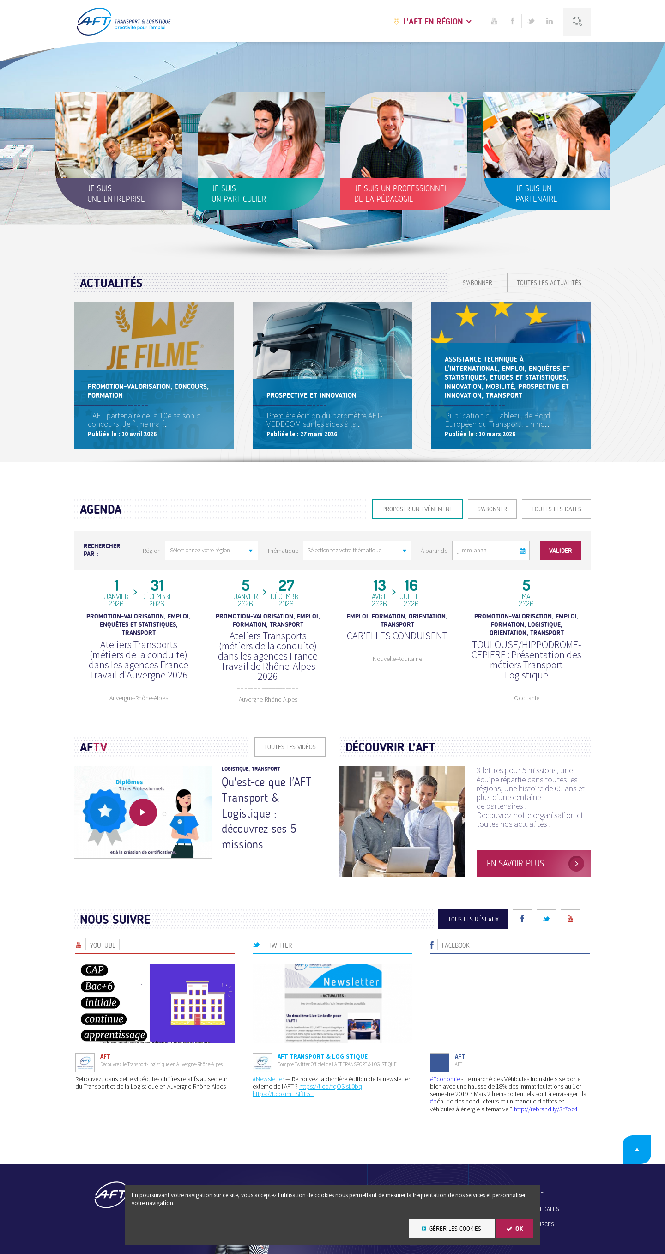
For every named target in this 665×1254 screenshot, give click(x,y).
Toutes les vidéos (290, 747)
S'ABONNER (477, 283)
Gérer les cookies (455, 1229)
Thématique (282, 550)
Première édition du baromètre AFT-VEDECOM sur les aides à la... (324, 419)
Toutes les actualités (549, 283)
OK (519, 1229)
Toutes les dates (556, 509)
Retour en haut (637, 1149)
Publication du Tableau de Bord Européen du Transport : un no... (497, 419)
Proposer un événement (417, 509)
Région (152, 550)
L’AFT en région (433, 22)
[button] (523, 550)
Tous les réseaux (473, 919)
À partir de (434, 550)
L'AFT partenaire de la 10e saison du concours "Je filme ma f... (146, 419)
